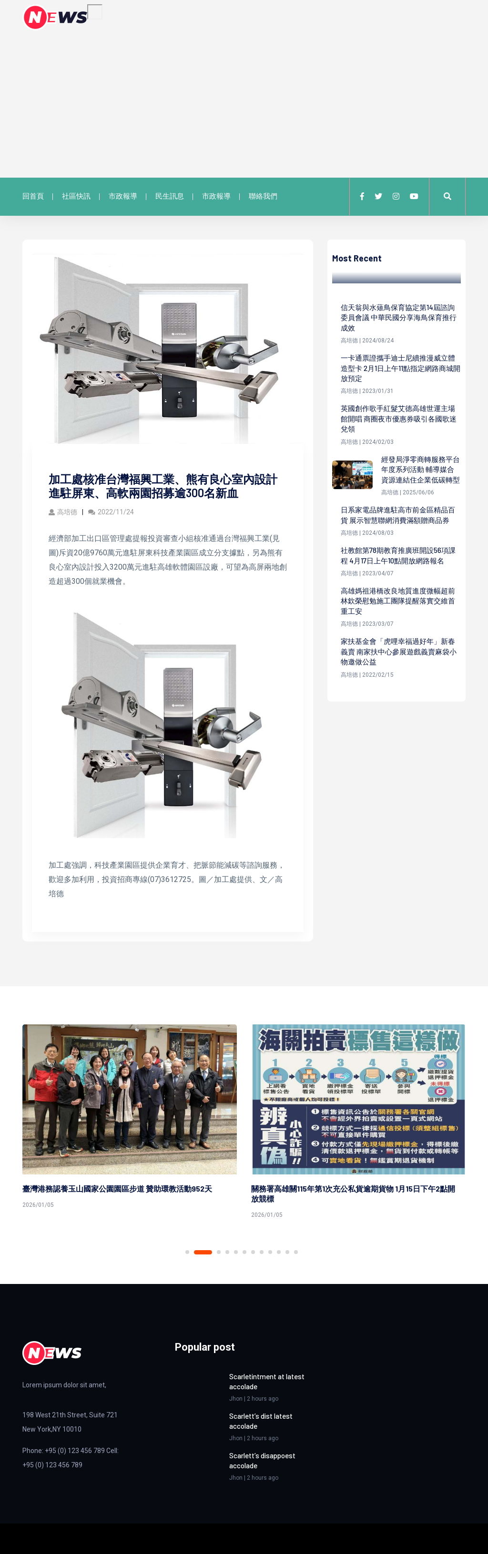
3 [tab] (219, 1252)
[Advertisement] (244, 102)
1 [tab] (187, 1252)
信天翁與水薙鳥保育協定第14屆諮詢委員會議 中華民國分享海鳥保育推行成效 (399, 318)
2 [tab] (203, 1252)
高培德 (63, 512)
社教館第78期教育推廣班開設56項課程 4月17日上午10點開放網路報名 (400, 583)
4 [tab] (227, 1252)
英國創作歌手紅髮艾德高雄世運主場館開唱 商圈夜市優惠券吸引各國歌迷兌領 (399, 422)
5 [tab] (236, 1252)
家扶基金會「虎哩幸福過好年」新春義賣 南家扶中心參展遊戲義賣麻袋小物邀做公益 (399, 682)
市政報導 (123, 196)
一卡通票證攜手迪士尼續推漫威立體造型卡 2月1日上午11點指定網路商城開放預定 (398, 370)
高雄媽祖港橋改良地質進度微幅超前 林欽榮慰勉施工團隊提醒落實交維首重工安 (399, 630)
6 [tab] (244, 1252)
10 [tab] (279, 1252)
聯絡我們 (263, 196)
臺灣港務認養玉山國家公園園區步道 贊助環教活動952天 (117, 1188)
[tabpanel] (129, 1118)
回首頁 (33, 196)
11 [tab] (287, 1252)
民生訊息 (169, 196)
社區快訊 (76, 196)
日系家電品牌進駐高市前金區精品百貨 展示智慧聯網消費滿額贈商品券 (399, 536)
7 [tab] (253, 1252)
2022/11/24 (111, 512)
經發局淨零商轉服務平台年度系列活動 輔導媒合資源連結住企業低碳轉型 (420, 479)
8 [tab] (262, 1252)
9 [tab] (270, 1252)
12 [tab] (296, 1252)
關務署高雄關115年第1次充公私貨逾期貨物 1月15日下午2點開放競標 (353, 1193)
